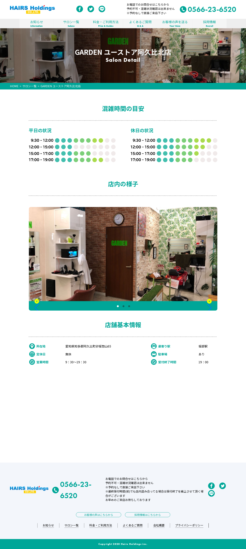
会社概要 (159, 525)
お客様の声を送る (175, 23)
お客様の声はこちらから (98, 515)
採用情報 (209, 23)
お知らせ (36, 23)
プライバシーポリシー (189, 525)
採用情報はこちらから (147, 515)
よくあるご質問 (140, 23)
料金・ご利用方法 (106, 23)
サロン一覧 (71, 23)
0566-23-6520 (208, 9)
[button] (36, 306)
